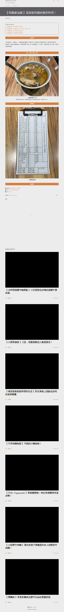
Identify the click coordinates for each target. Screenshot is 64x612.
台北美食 (14, 195)
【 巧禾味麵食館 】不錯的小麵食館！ (23, 443)
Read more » (56, 298)
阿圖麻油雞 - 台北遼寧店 (15, 188)
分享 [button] (56, 195)
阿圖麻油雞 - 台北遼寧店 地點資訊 (15, 32)
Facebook (7, 5)
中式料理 (10, 195)
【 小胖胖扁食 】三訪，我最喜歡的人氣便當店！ (29, 342)
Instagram (14, 5)
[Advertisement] (32, 238)
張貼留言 (9, 298)
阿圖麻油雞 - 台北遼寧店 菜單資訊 (15, 30)
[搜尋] (53, 1)
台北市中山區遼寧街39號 (13, 189)
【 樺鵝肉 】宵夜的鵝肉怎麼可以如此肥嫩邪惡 (27, 597)
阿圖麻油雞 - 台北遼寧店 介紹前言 (15, 26)
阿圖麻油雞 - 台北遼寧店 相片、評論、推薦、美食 (18, 28)
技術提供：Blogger (32, 607)
